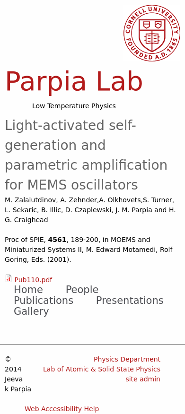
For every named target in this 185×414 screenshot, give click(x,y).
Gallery (31, 311)
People (82, 289)
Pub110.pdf (33, 280)
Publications (43, 300)
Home (28, 289)
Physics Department (127, 359)
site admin (142, 379)
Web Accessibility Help (62, 409)
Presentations (130, 300)
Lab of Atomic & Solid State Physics (101, 369)
